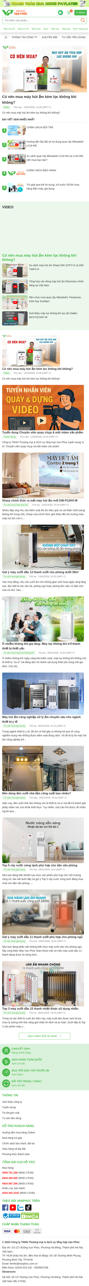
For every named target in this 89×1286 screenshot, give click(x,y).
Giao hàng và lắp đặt (14, 1148)
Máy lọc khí (23, 29)
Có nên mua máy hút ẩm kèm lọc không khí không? (37, 368)
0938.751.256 (10, 1172)
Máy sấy (55, 29)
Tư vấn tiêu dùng (74, 37)
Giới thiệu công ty (12, 1101)
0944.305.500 (10, 1178)
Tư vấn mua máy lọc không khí (19, 653)
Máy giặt (66, 29)
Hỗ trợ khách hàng (18, 1125)
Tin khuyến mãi (10, 1112)
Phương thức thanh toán (16, 1154)
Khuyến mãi (49, 37)
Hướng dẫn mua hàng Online (18, 1132)
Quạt (45, 29)
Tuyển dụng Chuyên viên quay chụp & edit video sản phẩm (42, 432)
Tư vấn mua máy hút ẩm (16, 505)
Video (6, 107)
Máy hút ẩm (9, 29)
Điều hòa (36, 29)
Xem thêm (17, 1074)
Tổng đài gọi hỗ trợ (18, 1162)
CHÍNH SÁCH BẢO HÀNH (32, 173)
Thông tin (10, 1095)
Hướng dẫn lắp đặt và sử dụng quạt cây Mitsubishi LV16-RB (45, 145)
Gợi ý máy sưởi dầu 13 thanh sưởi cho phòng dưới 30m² (40, 572)
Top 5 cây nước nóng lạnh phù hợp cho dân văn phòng (39, 865)
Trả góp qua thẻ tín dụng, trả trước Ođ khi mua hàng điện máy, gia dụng (43, 188)
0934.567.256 (10, 1183)
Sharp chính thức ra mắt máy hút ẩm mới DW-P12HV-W (39, 500)
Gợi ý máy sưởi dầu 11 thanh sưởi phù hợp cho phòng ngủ (42, 937)
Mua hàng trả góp (12, 1137)
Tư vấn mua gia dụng (14, 576)
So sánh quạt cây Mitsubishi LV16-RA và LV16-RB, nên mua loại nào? (46, 159)
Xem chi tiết (18, 1063)
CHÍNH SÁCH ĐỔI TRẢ (30, 130)
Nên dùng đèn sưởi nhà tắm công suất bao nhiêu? (36, 793)
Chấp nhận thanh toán (20, 1224)
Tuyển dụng (10, 437)
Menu (80, 12)
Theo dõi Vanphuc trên (21, 1200)
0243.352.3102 (11, 1192)
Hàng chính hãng (21, 1052)
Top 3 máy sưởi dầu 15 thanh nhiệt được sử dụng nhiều (40, 1008)
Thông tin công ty (25, 37)
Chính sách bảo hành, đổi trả (18, 1143)
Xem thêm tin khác (44, 1036)
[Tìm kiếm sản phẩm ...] (41, 20)
